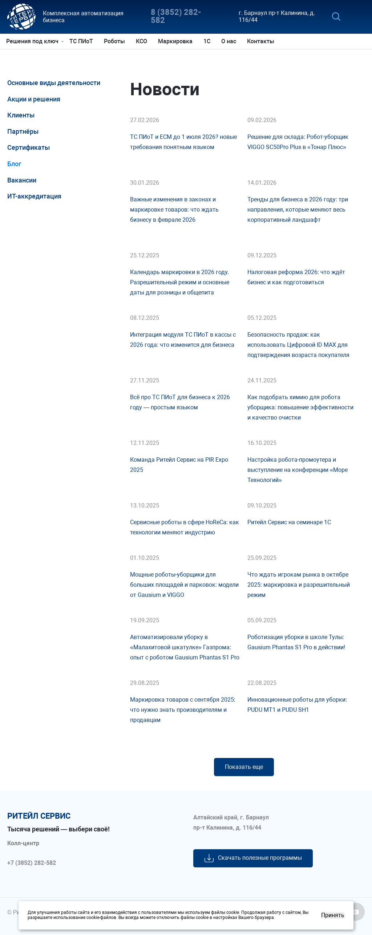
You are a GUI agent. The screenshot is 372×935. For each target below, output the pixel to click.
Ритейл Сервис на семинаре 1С (289, 522)
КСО (142, 41)
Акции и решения (33, 99)
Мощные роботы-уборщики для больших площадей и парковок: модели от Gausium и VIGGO (184, 584)
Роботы (115, 41)
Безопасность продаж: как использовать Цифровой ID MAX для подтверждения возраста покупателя (298, 344)
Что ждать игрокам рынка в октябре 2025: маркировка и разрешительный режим (298, 584)
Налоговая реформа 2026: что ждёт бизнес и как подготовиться (296, 277)
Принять (332, 915)
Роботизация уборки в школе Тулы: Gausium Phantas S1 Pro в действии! (296, 642)
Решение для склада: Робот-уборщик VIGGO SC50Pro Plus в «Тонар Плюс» (297, 142)
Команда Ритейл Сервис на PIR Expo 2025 (179, 464)
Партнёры (23, 131)
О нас (229, 41)
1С (208, 41)
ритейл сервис (38, 816)
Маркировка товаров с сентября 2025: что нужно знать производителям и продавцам (182, 709)
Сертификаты (28, 147)
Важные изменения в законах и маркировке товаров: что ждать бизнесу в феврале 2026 (174, 209)
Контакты (261, 41)
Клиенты (21, 115)
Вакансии (21, 180)
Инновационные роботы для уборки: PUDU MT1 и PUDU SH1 (297, 704)
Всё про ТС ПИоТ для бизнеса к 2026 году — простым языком (180, 402)
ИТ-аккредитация (34, 196)
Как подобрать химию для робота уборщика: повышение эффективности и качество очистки (300, 407)
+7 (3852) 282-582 (31, 863)
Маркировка (176, 41)
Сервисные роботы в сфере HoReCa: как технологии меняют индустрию (184, 527)
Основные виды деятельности (53, 83)
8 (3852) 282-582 (176, 16)
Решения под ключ (33, 41)
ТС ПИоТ (82, 41)
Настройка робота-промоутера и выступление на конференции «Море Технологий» (297, 469)
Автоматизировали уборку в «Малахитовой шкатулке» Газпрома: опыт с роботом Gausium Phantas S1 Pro (184, 647)
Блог (14, 164)
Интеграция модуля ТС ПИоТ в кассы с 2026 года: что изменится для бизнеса (183, 339)
